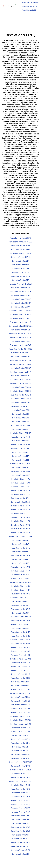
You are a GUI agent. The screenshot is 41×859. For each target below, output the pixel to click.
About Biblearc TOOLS (29, 6)
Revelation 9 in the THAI (20, 785)
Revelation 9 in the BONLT (20, 376)
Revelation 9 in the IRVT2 (20, 517)
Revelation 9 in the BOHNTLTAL (20, 326)
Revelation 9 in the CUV (20, 422)
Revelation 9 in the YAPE (20, 846)
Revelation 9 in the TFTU (20, 777)
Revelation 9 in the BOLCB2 (20, 360)
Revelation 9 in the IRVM (20, 498)
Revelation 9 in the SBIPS (20, 705)
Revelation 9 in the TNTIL (20, 797)
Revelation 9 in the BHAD (20, 269)
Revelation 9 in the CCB (20, 418)
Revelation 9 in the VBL (20, 835)
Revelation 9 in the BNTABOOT (20, 284)
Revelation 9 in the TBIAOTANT (20, 762)
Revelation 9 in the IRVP (20, 510)
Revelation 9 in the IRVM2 (20, 502)
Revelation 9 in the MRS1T (20, 598)
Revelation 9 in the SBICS (20, 663)
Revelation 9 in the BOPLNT (20, 383)
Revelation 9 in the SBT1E (20, 739)
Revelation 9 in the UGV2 (20, 827)
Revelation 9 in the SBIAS (20, 651)
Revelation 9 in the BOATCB (20, 292)
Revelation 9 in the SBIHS (20, 674)
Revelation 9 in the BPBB (20, 406)
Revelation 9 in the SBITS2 (20, 716)
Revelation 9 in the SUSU (20, 751)
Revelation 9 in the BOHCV (20, 318)
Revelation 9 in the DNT (21, 441)
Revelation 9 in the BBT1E (20, 257)
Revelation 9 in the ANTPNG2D (20, 242)
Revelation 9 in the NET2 (20, 621)
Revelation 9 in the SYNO (20, 758)
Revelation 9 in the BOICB (20, 330)
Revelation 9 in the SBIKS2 (20, 693)
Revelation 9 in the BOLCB (21, 357)
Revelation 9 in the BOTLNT (20, 395)
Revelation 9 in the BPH (20, 410)
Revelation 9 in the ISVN (20, 525)
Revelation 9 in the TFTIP (20, 774)
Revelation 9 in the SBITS (20, 712)
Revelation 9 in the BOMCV (20, 364)
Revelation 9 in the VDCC (20, 839)
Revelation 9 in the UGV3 (20, 831)
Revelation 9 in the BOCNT (20, 303)
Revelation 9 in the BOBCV (20, 299)
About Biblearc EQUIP (29, 10)
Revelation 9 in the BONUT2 (20, 380)
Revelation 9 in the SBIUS (20, 728)
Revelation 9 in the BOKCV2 (20, 345)
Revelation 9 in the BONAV (20, 368)
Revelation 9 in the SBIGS (20, 670)
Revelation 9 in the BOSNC (20, 391)
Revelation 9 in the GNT (20, 468)
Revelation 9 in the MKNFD (20, 582)
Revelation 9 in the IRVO (20, 506)
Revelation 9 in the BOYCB (20, 403)
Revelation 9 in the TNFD (20, 789)
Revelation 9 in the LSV (20, 563)
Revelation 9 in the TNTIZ (20, 808)
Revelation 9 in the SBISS (20, 709)
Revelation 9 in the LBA (20, 552)
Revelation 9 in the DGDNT (20, 433)
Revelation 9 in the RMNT (20, 647)
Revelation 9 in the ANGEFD (20, 238)
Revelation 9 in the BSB (20, 414)
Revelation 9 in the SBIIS (20, 678)
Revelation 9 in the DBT (20, 429)
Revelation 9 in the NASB (20, 605)
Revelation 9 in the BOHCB (20, 315)
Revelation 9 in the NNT (21, 628)
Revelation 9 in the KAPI (20, 533)
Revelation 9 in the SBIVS (20, 732)
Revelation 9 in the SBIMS (21, 697)
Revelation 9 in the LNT (20, 559)
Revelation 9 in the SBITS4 (20, 724)
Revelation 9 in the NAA (21, 601)
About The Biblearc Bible (30, 2)
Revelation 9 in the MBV (20, 571)
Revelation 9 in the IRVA (20, 479)
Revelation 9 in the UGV (20, 823)
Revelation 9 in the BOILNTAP (20, 334)
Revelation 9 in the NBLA (20, 609)
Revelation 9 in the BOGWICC (20, 311)
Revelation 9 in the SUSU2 (21, 755)
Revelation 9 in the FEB (20, 460)
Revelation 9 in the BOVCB (20, 399)
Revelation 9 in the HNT (21, 475)
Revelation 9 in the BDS (21, 261)
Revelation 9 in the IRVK (20, 494)
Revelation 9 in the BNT (20, 280)
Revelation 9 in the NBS (21, 613)
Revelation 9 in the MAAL (20, 567)
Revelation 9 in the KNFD (20, 548)
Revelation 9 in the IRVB (20, 483)
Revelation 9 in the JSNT (20, 529)
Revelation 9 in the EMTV (20, 448)
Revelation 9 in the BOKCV (20, 341)
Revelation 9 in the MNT (20, 590)
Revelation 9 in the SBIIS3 (21, 686)
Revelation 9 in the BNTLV (20, 288)
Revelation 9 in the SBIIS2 (21, 682)
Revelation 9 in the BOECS (20, 307)
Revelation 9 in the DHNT (20, 437)
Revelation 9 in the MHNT (20, 579)
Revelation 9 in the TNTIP (20, 804)
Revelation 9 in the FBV (20, 456)
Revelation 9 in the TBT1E (20, 766)
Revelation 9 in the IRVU (20, 521)
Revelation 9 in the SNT (20, 747)
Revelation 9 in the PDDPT (20, 640)
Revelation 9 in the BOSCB (20, 387)
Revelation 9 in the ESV (20, 452)
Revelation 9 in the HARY (20, 471)
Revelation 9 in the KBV (20, 540)
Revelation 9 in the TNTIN (20, 800)
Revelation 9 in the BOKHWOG (20, 349)
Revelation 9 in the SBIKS (20, 689)
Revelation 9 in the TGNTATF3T (20, 781)
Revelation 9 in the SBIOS (20, 701)
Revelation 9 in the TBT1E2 (20, 770)
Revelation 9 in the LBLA (20, 556)
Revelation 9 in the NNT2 (20, 632)
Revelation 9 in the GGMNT (20, 464)
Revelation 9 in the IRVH (20, 491)
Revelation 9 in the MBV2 (20, 575)
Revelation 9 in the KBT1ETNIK (20, 536)
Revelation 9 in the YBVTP (21, 850)
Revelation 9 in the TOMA (20, 812)
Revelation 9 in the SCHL (20, 743)
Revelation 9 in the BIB (20, 272)
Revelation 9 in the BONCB (20, 372)
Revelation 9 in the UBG (20, 820)
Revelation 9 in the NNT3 (20, 636)
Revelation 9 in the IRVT (20, 513)
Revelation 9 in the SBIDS (20, 667)
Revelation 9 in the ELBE (20, 445)
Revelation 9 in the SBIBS (20, 655)
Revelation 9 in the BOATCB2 (20, 295)
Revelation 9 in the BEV (20, 265)
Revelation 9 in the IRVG (20, 487)
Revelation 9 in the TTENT (20, 816)
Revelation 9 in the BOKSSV (20, 353)
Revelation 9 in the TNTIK (20, 793)
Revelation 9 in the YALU (20, 843)
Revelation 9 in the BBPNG (20, 253)
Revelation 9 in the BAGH (20, 249)
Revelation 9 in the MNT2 (20, 594)
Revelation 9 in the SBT (20, 735)
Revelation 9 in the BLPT (20, 276)
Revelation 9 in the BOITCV (20, 337)
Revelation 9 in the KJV (20, 544)
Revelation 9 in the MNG (20, 586)
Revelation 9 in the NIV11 (20, 624)
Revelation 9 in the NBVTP (20, 617)
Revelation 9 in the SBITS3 (20, 720)
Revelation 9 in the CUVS (20, 425)
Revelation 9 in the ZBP (21, 854)
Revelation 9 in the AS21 (20, 246)
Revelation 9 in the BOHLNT (20, 322)
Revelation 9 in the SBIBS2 (20, 659)
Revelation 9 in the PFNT (20, 644)
